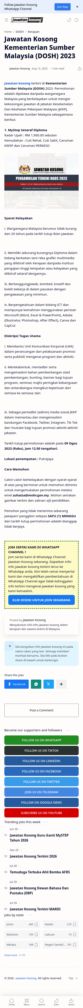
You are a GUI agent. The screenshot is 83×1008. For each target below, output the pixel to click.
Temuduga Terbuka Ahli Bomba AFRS (40, 872)
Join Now (62, 7)
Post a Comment (41, 710)
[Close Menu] (77, 7)
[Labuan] (61, 934)
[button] (69, 20)
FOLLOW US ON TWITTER (41, 782)
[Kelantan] (22, 934)
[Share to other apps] (61, 684)
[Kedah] (61, 924)
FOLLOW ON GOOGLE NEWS (41, 802)
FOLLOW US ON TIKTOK (42, 750)
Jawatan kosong (17, 83)
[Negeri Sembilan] (61, 945)
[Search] (76, 20)
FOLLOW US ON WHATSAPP (41, 740)
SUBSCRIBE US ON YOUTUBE (41, 813)
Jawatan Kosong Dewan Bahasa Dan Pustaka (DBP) (39, 890)
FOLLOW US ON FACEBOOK (41, 771)
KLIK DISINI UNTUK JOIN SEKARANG (41, 600)
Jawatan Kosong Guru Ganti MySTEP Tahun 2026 (39, 837)
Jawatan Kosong (26, 978)
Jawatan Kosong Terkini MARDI (35, 909)
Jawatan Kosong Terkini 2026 (33, 856)
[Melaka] (22, 945)
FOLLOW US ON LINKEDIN (41, 761)
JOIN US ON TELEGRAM (41, 792)
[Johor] (22, 924)
